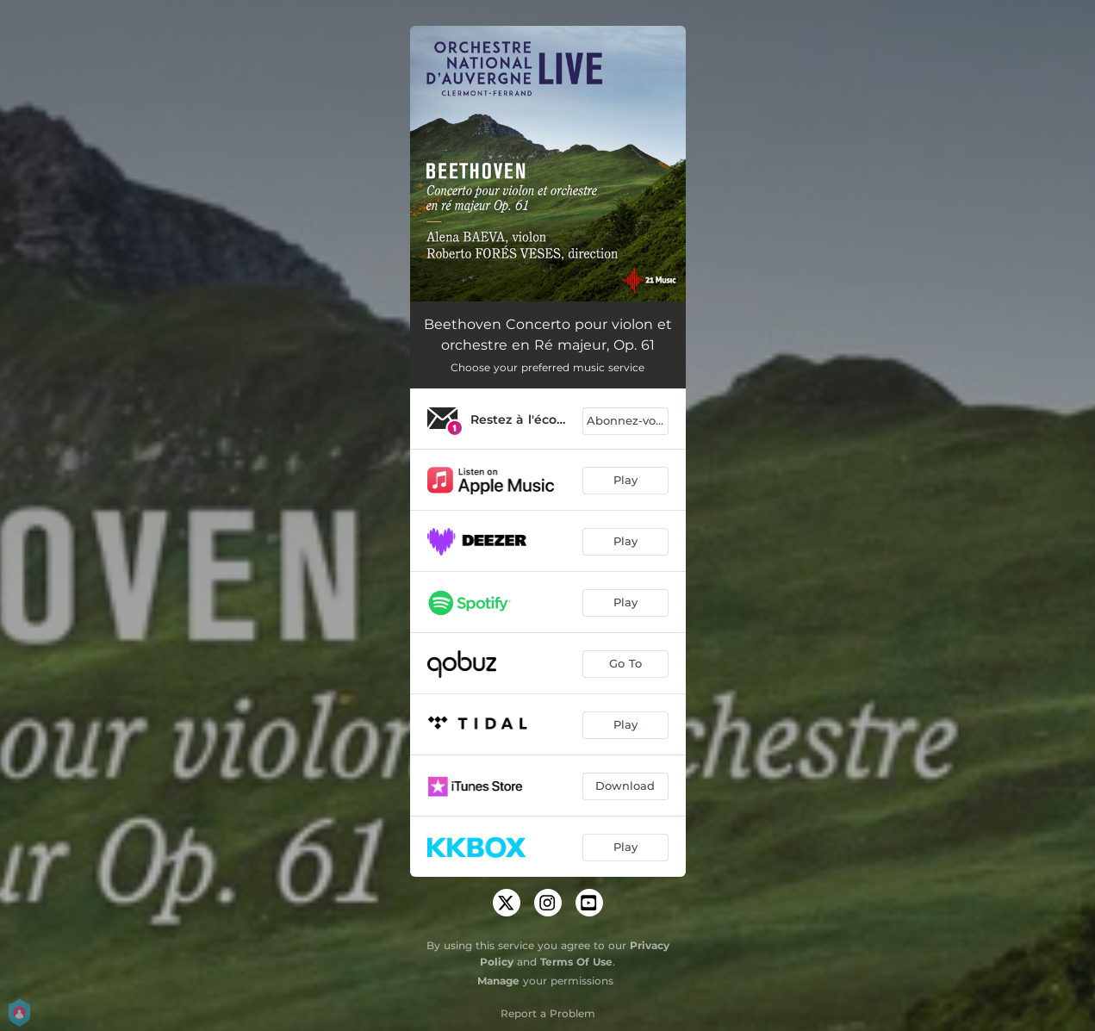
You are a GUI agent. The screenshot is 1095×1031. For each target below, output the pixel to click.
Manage (498, 980)
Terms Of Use (576, 961)
